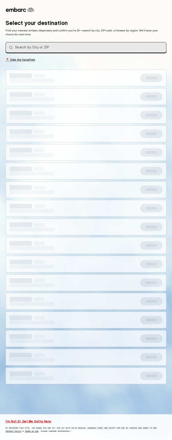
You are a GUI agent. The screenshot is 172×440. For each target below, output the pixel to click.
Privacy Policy (13, 431)
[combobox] (86, 47)
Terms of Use (32, 431)
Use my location (20, 59)
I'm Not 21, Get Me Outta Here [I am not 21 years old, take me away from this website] (28, 421)
